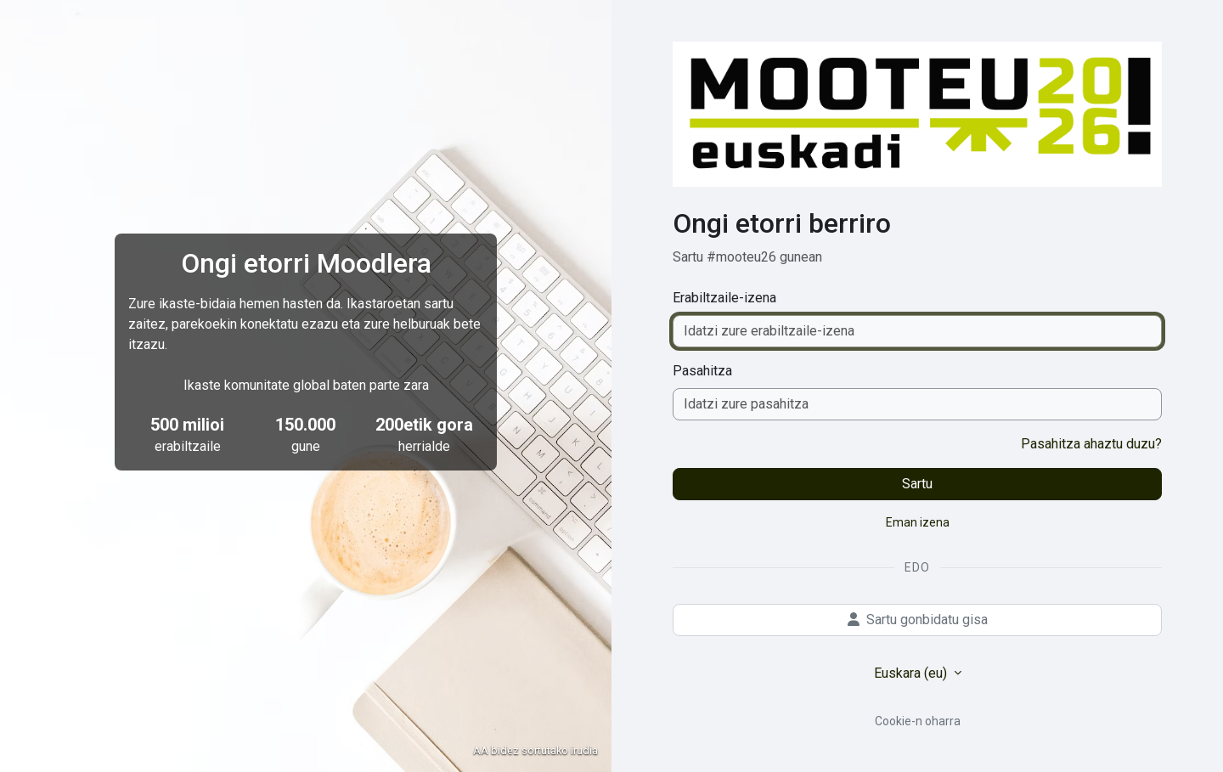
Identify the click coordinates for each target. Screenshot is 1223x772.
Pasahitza (702, 371)
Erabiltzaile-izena (724, 298)
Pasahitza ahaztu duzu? (1091, 444)
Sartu (917, 484)
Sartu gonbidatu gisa (918, 619)
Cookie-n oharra (918, 721)
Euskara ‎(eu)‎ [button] (912, 673)
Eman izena (918, 522)
